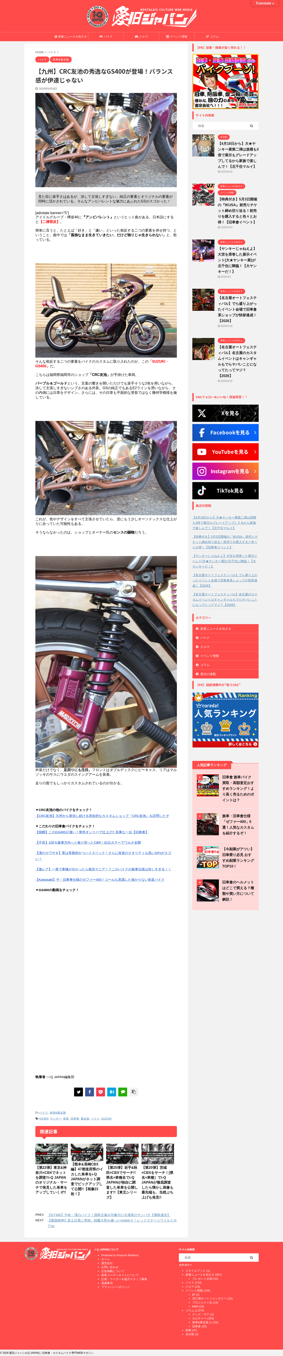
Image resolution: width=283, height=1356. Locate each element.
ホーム (105, 1259)
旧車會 (75, 1118)
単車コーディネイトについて (120, 1275)
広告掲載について (112, 1271)
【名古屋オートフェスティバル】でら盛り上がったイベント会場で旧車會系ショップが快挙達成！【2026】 (237, 309)
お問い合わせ (110, 1267)
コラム (212, 36)
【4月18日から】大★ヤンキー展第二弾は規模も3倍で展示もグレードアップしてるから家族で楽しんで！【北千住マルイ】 (238, 155)
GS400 (43, 1118)
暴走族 (85, 1118)
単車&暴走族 (58, 1112)
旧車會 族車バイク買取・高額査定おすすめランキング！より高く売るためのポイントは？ (238, 788)
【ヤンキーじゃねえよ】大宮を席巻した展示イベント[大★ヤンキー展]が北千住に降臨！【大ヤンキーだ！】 (237, 260)
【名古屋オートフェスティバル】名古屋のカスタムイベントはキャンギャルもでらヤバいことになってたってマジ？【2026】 (224, 599)
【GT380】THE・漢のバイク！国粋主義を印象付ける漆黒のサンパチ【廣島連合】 (109, 1215)
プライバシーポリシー (115, 1287)
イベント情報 (176, 36)
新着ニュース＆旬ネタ (71, 36)
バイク (106, 36)
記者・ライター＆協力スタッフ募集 (124, 1279)
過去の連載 (208, 674)
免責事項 (107, 1283)
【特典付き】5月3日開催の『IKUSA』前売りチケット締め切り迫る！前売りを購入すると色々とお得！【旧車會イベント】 (237, 210)
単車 (66, 1118)
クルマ (141, 36)
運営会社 (107, 1263)
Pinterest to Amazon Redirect (119, 1255)
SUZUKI (106, 1118)
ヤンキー (55, 1118)
